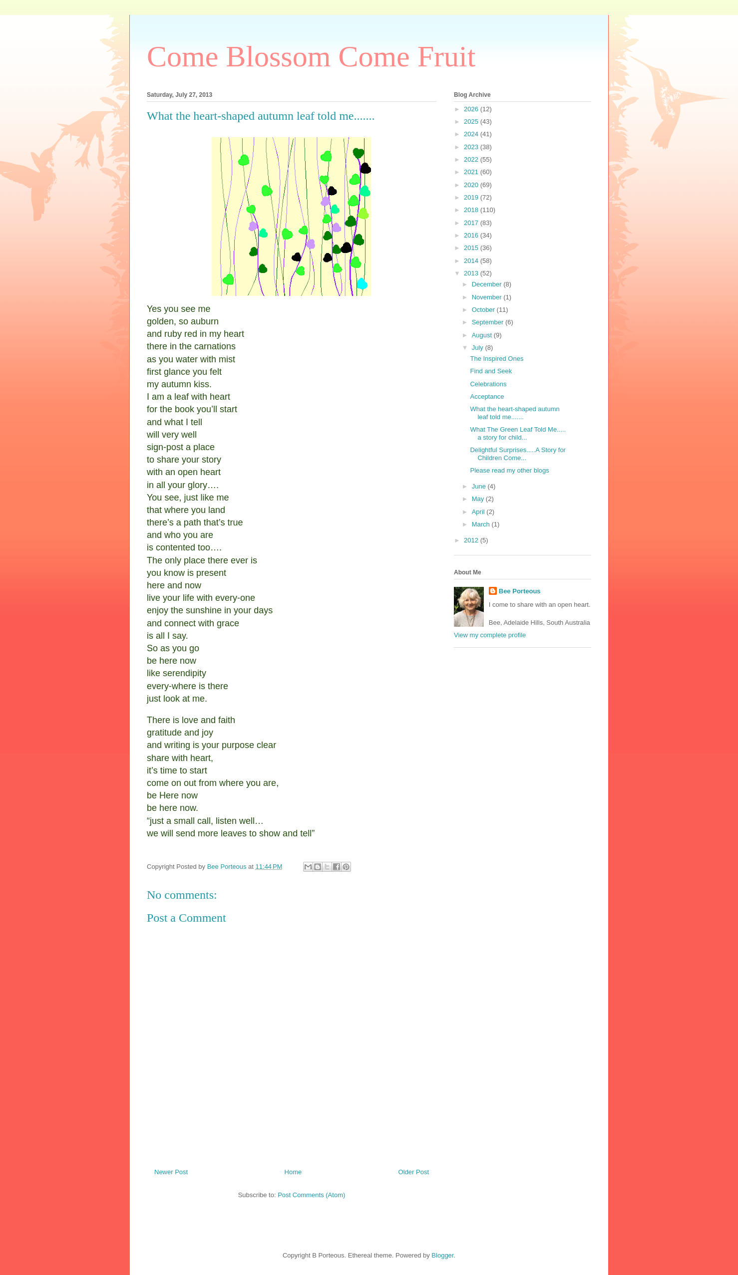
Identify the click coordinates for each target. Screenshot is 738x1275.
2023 (472, 147)
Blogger (442, 1255)
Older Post (413, 1172)
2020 (472, 185)
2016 (472, 235)
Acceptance (487, 396)
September (488, 322)
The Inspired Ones (496, 358)
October (484, 309)
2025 (472, 121)
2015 (472, 248)
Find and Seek (491, 371)
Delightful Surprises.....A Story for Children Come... (517, 454)
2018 (472, 210)
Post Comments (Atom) (311, 1195)
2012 (472, 540)
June (480, 486)
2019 (472, 197)
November (488, 297)
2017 (472, 223)
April (479, 511)
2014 (472, 260)
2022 (472, 159)
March (482, 524)
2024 (472, 134)
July (478, 347)
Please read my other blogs (509, 470)
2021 (472, 172)
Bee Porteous (520, 591)
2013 (472, 273)
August (483, 335)
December (488, 284)
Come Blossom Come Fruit (311, 56)
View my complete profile (490, 635)
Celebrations (488, 384)
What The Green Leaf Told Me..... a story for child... (518, 433)
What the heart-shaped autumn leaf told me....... (514, 413)
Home (293, 1172)
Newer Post (171, 1172)
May (479, 499)
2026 (472, 109)
